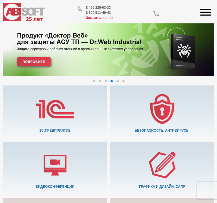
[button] (94, 81)
